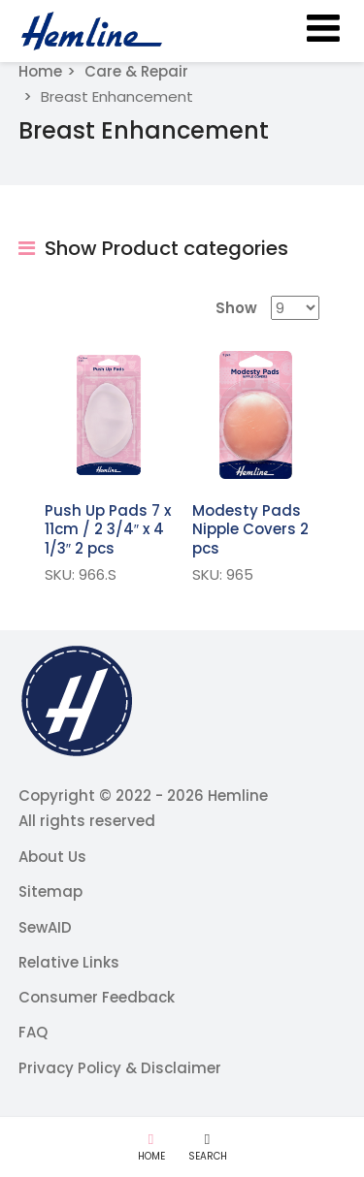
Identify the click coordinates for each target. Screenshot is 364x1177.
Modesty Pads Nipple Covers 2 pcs (250, 529)
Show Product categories (153, 248)
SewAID (45, 927)
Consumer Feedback (96, 997)
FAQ (33, 1032)
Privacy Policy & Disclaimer (119, 1068)
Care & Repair (136, 71)
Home (40, 71)
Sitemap (50, 891)
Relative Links (68, 962)
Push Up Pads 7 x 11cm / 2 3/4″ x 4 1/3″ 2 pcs (108, 529)
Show (236, 308)
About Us (52, 856)
